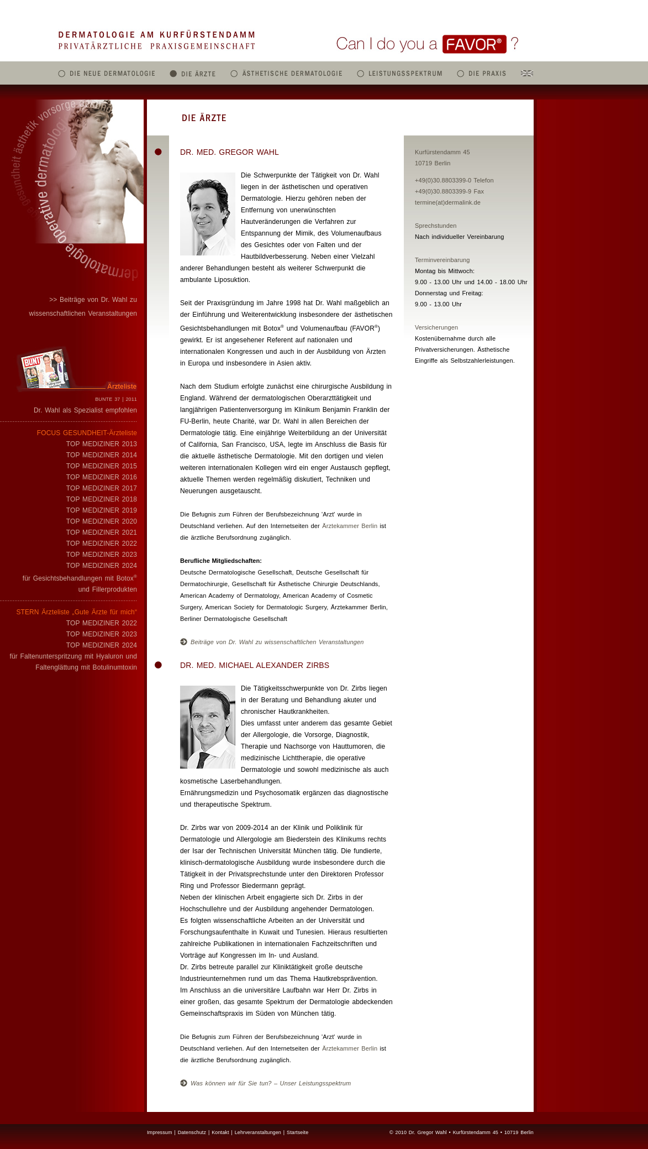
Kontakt (220, 1132)
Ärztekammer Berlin (349, 526)
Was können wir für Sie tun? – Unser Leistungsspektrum (265, 1083)
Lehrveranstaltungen (258, 1132)
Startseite (297, 1132)
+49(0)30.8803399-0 (443, 180)
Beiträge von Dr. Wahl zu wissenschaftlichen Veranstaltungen (271, 642)
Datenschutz (192, 1132)
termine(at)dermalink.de (448, 202)
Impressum (159, 1132)
